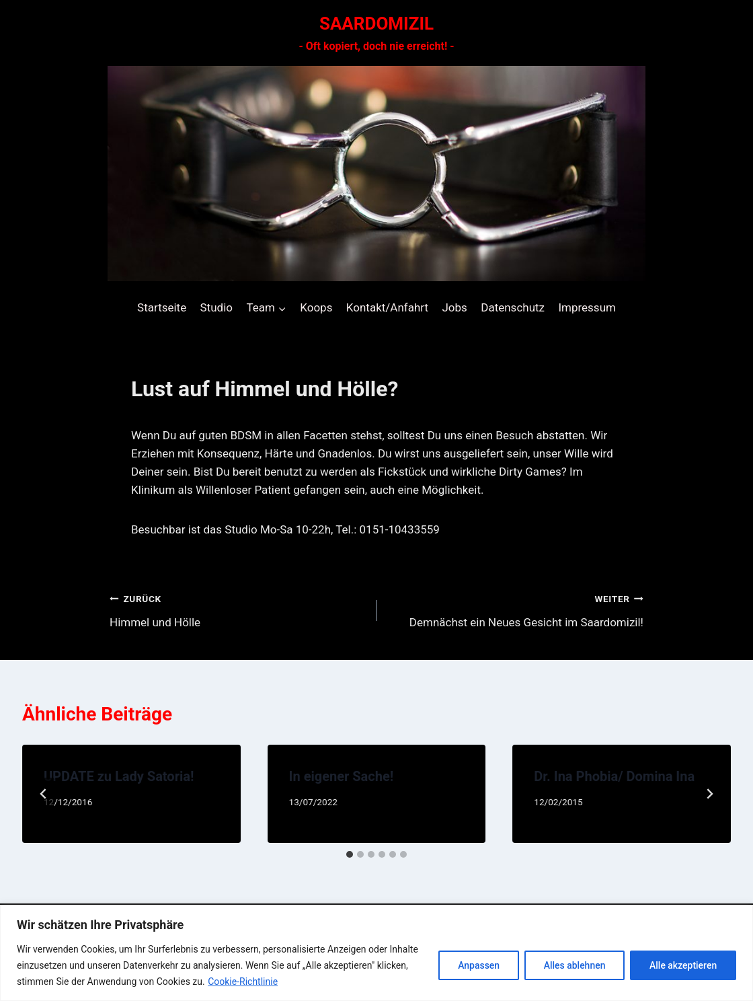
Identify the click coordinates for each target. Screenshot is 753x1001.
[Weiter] (709, 794)
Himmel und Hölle (237, 609)
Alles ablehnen (574, 965)
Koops (316, 307)
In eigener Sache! (341, 776)
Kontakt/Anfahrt (387, 307)
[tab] (349, 854)
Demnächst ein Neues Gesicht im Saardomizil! (515, 609)
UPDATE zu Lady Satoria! (119, 776)
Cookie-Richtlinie (243, 981)
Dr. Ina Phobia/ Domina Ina (614, 776)
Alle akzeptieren (683, 965)
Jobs (454, 307)
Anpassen (478, 965)
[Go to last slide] (43, 794)
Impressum (587, 307)
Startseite (161, 307)
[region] (376, 953)
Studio (216, 307)
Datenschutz (513, 307)
